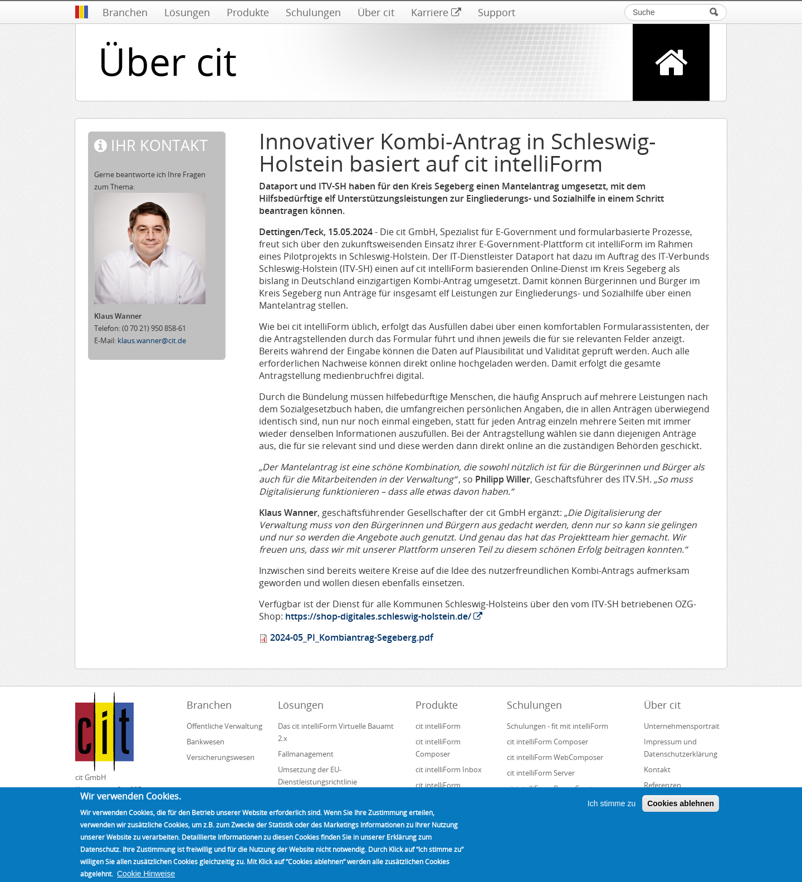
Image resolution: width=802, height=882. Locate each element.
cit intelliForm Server (541, 773)
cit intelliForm (438, 726)
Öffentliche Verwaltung (224, 726)
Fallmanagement (306, 754)
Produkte (248, 12)
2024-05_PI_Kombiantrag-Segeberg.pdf (351, 637)
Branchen (125, 12)
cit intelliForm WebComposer (556, 757)
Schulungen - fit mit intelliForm (557, 726)
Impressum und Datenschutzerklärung (680, 748)
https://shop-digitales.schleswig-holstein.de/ (383, 616)
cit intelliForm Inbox (448, 769)
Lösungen (187, 12)
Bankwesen (205, 742)
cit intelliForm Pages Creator (553, 788)
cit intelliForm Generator (438, 791)
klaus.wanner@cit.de (152, 340)
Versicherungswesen (221, 757)
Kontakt (657, 769)
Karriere (436, 12)
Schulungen (313, 12)
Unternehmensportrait (682, 726)
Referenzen (662, 785)
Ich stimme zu (611, 810)
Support (496, 12)
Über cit (376, 12)
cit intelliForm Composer (438, 748)
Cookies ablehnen (680, 810)
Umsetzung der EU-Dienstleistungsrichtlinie (317, 775)
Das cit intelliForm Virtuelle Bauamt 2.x (336, 732)
